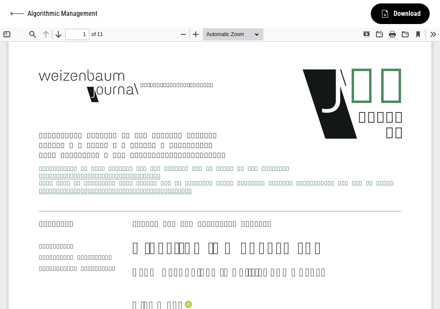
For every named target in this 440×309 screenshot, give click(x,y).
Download (400, 14)
